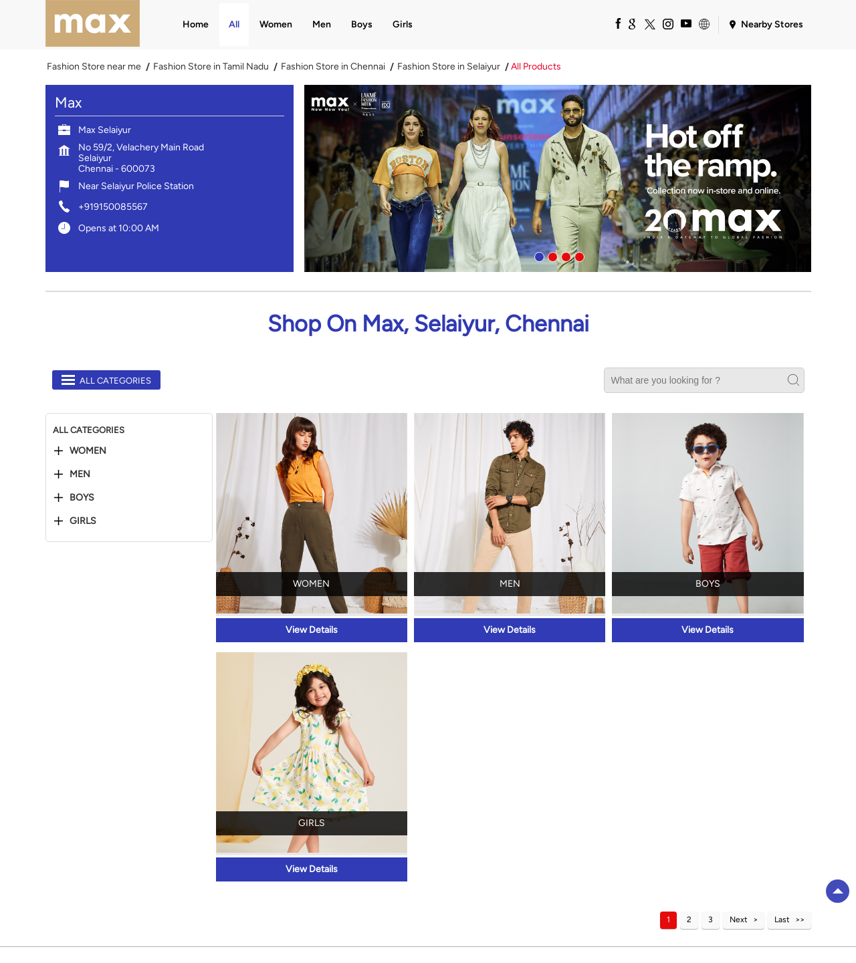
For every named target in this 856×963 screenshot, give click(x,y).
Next (739, 919)
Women (88, 451)
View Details (312, 630)
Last (782, 919)
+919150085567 (113, 207)
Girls (83, 521)
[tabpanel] (557, 178)
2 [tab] (551, 255)
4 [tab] (577, 255)
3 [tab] (564, 255)
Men (80, 474)
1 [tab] (537, 255)
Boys (82, 498)
